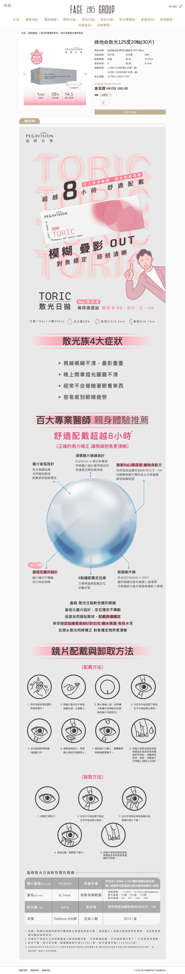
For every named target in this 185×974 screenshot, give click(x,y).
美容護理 (166, 19)
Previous (24, 74)
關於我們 (23, 970)
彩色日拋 (88, 19)
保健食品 (84, 25)
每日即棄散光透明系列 (72, 33)
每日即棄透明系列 (49, 33)
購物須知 (46, 970)
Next (85, 74)
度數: (96, 95)
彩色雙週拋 (127, 19)
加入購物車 (130, 112)
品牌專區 (103, 25)
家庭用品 (147, 19)
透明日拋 (69, 19)
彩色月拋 (106, 19)
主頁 (16, 19)
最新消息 (31, 19)
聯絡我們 (35, 970)
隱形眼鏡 (50, 19)
